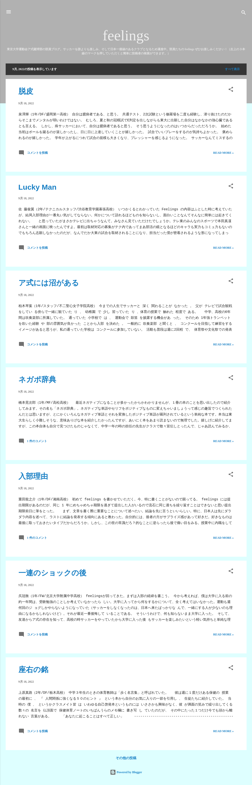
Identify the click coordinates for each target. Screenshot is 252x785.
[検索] (244, 13)
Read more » (223, 152)
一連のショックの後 (52, 573)
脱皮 (25, 91)
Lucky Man (37, 187)
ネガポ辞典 (37, 379)
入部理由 (33, 476)
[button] (231, 90)
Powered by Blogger (126, 772)
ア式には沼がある (48, 283)
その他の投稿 (126, 758)
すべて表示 (232, 69)
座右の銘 (33, 669)
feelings (126, 35)
